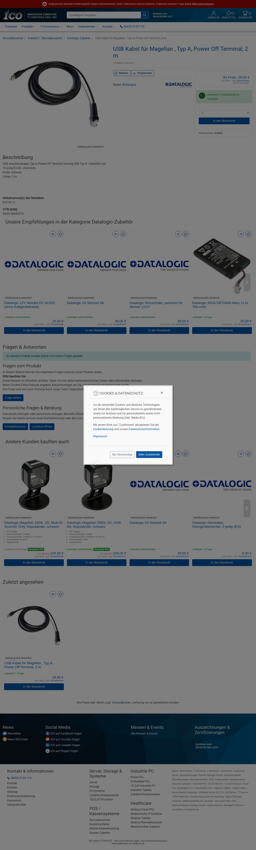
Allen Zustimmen (149, 454)
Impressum (100, 436)
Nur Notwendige (122, 454)
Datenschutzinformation (144, 429)
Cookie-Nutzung (103, 429)
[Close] (162, 393)
